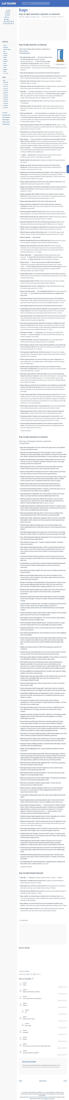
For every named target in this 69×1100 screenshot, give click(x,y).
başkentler (5, 73)
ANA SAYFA (42, 1081)
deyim (34, 17)
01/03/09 (5, 99)
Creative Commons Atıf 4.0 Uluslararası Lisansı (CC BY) (38, 1097)
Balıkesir (5, 69)
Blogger (46, 1098)
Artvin (4, 63)
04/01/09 (5, 82)
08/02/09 (5, 92)
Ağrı (4, 51)
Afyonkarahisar (7, 49)
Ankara (5, 57)
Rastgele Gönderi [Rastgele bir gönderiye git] (6, 115)
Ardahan (5, 61)
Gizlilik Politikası (6, 124)
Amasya (5, 55)
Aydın (4, 67)
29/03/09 (5, 107)
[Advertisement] (43, 29)
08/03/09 (5, 101)
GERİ (20, 1081)
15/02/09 (5, 95)
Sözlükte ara (28, 3)
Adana (5, 45)
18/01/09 (5, 86)
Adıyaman (5, 47)
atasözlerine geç (25, 53)
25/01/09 (5, 88)
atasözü (27, 17)
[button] (43, 1062)
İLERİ (65, 1081)
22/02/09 (5, 97)
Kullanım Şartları (6, 122)
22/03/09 (5, 105)
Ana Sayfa (4, 112)
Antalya (5, 59)
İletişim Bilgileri (5, 119)
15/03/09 (5, 103)
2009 (4, 80)
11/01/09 (5, 84)
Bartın (4, 71)
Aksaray (5, 53)
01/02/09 (5, 90)
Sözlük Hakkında (6, 117)
